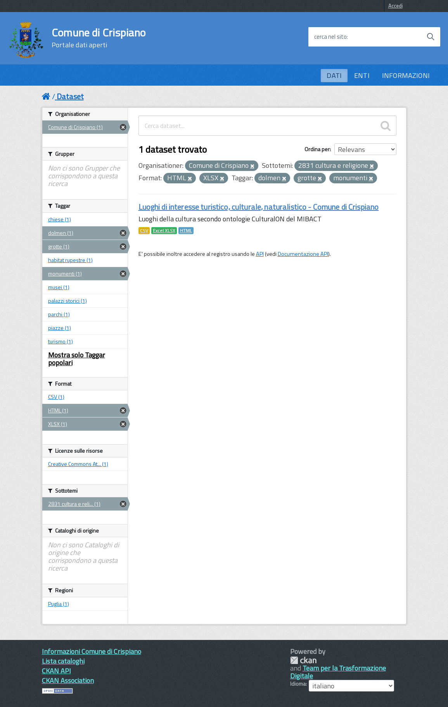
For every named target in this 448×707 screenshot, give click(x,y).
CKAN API (56, 671)
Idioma (298, 684)
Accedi (395, 6)
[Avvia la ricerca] (430, 37)
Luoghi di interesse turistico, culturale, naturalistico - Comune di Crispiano (258, 207)
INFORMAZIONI (406, 75)
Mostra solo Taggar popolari (76, 359)
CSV (144, 230)
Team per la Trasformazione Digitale (338, 672)
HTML (186, 230)
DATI (334, 75)
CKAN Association (68, 680)
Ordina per (317, 149)
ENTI (362, 75)
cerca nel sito (330, 37)
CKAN (303, 660)
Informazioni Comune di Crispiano (91, 651)
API (260, 254)
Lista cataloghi (63, 661)
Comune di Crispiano (98, 38)
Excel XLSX (164, 230)
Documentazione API (303, 254)
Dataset (70, 96)
